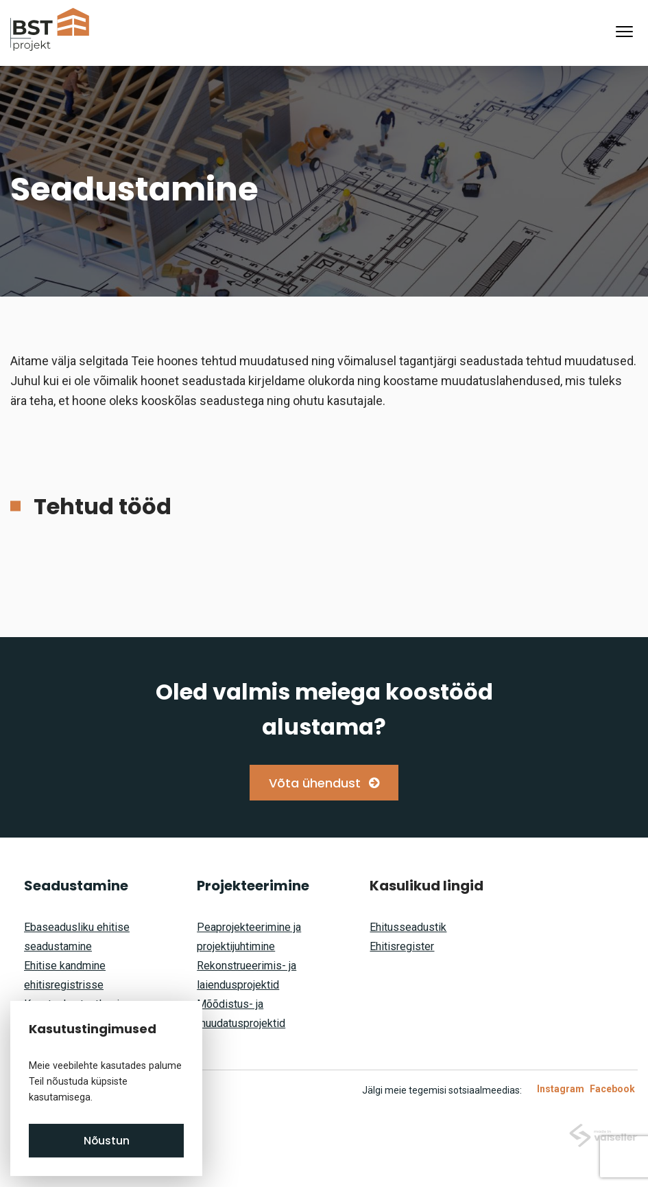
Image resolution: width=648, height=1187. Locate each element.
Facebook (612, 1088)
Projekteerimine (253, 885)
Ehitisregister (402, 946)
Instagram (560, 1088)
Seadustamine (76, 885)
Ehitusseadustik (408, 927)
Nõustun (107, 1141)
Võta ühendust (315, 783)
